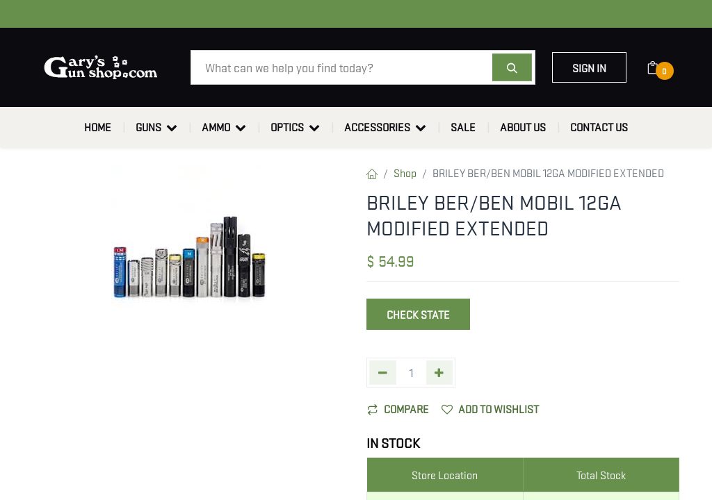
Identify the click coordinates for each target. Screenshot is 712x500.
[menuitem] (98, 127)
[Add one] (439, 372)
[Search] (512, 67)
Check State (418, 314)
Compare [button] (398, 408)
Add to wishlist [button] (490, 408)
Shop (405, 172)
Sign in (589, 67)
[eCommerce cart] (661, 67)
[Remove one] (382, 372)
